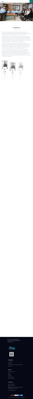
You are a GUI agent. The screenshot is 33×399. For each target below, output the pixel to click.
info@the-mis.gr (12, 385)
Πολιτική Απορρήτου (11, 378)
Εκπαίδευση (10, 375)
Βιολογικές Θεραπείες (11, 371)
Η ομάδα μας (10, 363)
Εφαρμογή (9, 374)
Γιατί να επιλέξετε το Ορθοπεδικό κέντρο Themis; (15, 364)
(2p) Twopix (23, 397)
